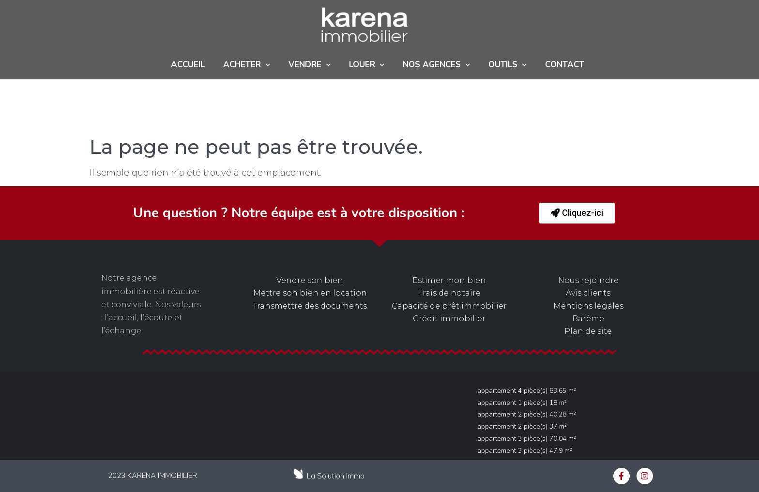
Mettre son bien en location (310, 293)
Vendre (309, 65)
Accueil (188, 64)
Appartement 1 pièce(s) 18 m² (522, 402)
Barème (588, 318)
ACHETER (246, 65)
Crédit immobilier (449, 318)
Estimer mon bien (449, 280)
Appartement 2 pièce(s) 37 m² (522, 426)
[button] (577, 213)
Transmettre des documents (310, 306)
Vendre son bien (309, 280)
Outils (507, 65)
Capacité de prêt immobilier (449, 306)
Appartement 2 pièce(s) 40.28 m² (526, 414)
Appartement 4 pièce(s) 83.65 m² (526, 390)
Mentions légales (588, 306)
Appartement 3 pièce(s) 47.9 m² (524, 450)
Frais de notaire (449, 293)
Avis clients (588, 293)
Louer (366, 65)
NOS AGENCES (436, 65)
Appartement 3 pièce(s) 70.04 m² (526, 438)
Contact (564, 64)
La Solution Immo (335, 475)
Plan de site (588, 331)
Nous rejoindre (588, 280)
